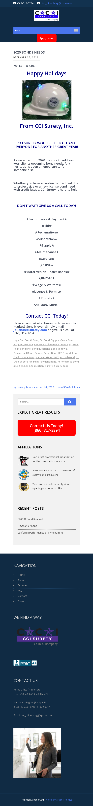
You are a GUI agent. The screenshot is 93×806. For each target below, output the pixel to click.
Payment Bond (48, 361)
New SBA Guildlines (69, 387)
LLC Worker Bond (27, 526)
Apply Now (46, 38)
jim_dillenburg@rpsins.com (57, 3)
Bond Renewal (59, 348)
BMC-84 (28, 344)
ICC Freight (64, 353)
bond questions (41, 348)
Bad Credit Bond (29, 340)
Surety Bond (61, 366)
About (21, 580)
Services (22, 585)
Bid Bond (45, 340)
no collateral (67, 357)
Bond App (66, 344)
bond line (25, 348)
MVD (56, 357)
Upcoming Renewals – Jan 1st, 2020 (33, 387)
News (21, 601)
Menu (18, 30)
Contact (22, 596)
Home (21, 574)
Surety (49, 366)
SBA (15, 366)
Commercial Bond (23, 353)
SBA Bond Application (31, 366)
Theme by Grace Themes (58, 799)
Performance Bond (68, 361)
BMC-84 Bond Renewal (46, 344)
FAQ (20, 590)
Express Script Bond (45, 353)
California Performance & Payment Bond (40, 532)
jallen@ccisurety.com (30, 330)
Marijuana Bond (44, 357)
